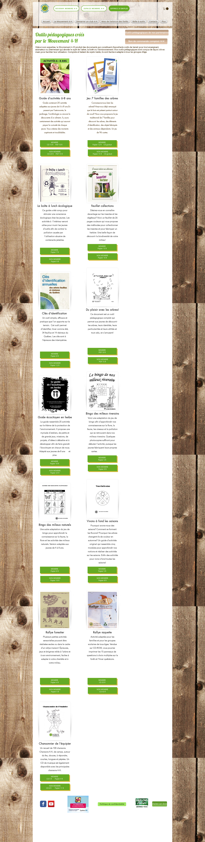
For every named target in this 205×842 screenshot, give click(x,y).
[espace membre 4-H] (94, 8)
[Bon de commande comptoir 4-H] (146, 41)
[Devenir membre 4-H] (66, 8)
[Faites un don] (159, 804)
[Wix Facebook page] (43, 804)
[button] (166, 8)
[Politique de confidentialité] (112, 804)
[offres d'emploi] (119, 8)
